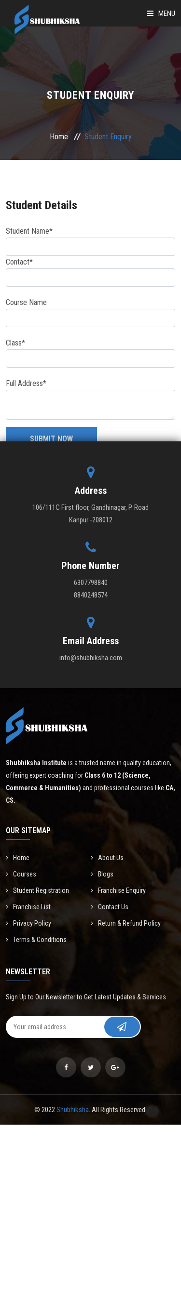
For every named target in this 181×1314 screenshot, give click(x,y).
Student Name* (29, 231)
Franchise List (28, 907)
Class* (15, 342)
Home (59, 136)
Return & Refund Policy (126, 923)
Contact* (19, 261)
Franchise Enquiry (118, 890)
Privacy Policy (28, 923)
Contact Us (109, 907)
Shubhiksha (72, 1109)
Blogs (102, 874)
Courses (21, 874)
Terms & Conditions (36, 939)
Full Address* (26, 383)
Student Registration (37, 890)
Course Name (26, 302)
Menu (161, 13)
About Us (107, 858)
